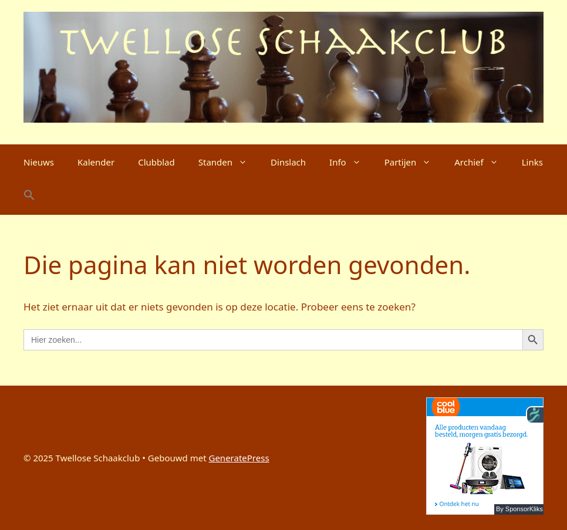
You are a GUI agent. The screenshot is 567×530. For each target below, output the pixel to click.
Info (351, 162)
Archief (481, 162)
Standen (228, 162)
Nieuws (38, 162)
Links (532, 162)
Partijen (413, 162)
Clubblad (156, 162)
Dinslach (288, 162)
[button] (29, 197)
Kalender (95, 162)
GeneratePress (238, 458)
